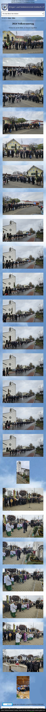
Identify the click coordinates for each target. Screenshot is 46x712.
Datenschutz (13, 708)
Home (9, 18)
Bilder (13, 18)
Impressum (5, 708)
